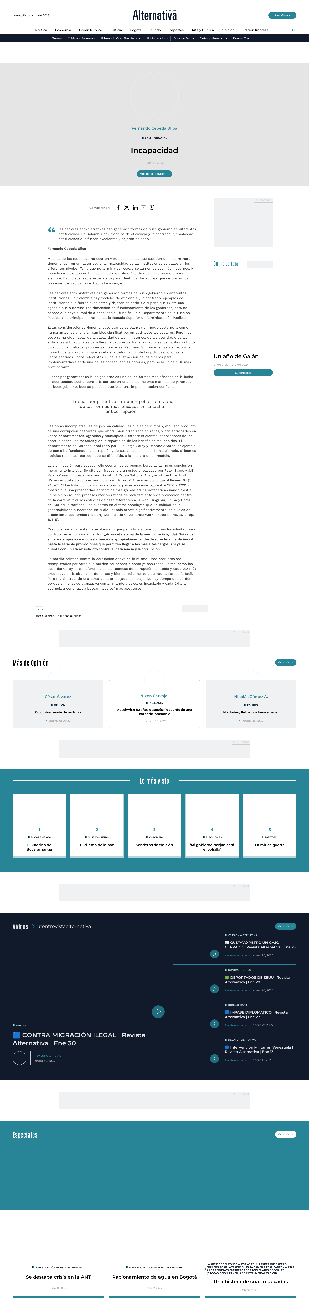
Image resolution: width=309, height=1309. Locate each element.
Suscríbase (282, 15)
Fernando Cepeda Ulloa (154, 128)
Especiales (25, 1134)
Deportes (176, 30)
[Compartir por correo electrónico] (143, 208)
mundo (21, 1025)
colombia (156, 837)
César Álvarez (58, 696)
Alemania (156, 702)
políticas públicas (69, 616)
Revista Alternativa (48, 1055)
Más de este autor (154, 174)
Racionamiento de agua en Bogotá (154, 1277)
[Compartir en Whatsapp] (152, 208)
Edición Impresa (255, 30)
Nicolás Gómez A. (251, 696)
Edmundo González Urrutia (120, 38)
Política (41, 30)
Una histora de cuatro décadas (251, 1281)
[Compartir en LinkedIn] (135, 208)
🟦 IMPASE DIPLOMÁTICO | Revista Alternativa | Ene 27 (256, 1014)
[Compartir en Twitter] (126, 208)
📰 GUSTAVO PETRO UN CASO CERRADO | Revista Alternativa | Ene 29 (260, 945)
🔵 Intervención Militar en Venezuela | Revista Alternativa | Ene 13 (259, 1049)
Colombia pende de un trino (58, 712)
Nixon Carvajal (154, 695)
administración (156, 138)
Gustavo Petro (184, 38)
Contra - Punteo (239, 969)
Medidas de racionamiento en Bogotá (156, 1267)
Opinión (228, 30)
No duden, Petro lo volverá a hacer (251, 712)
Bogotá (136, 30)
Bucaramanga (41, 837)
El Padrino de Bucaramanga (39, 847)
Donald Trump (243, 38)
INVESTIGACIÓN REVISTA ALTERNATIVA (59, 1267)
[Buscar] (293, 30)
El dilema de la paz (97, 845)
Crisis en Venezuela (81, 38)
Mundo (155, 30)
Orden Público (90, 30)
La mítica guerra (270, 845)
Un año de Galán (236, 356)
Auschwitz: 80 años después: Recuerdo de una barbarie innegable (154, 712)
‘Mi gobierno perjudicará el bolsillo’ (212, 847)
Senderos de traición (154, 845)
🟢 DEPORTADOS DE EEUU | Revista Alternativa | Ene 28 (257, 979)
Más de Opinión (31, 662)
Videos (20, 926)
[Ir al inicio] (155, 15)
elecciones (214, 837)
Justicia (116, 30)
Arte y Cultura (203, 30)
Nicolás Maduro (157, 38)
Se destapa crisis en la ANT (58, 1277)
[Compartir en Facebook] (118, 208)
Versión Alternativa (242, 935)
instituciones (45, 616)
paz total (271, 837)
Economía (63, 30)
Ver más (285, 662)
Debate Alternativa (213, 38)
